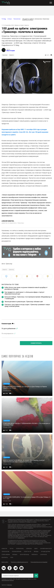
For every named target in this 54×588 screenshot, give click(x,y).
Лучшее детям (45, 551)
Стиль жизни (6, 554)
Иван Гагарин (10, 50)
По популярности (7, 333)
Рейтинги (35, 554)
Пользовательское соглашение (39, 562)
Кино (36, 548)
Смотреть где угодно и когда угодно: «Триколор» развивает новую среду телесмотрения (27, 305)
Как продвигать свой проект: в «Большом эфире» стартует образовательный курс (24, 293)
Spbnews (9, 585)
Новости (11, 55)
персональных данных (8, 580)
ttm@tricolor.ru (21, 537)
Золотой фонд (24, 554)
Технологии (5, 551)
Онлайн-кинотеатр (46, 548)
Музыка (14, 554)
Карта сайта (5, 562)
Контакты (5, 557)
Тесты (11, 548)
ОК (36, 575)
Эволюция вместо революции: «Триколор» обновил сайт (24, 301)
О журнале (43, 554)
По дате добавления (9, 328)
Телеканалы (20, 548)
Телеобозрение (16, 551)
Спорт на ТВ (27, 551)
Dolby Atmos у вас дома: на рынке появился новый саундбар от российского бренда (26, 288)
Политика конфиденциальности (19, 562)
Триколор (4, 55)
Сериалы (29, 548)
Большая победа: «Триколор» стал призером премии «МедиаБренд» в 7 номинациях (28, 297)
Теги (11, 557)
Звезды (36, 551)
